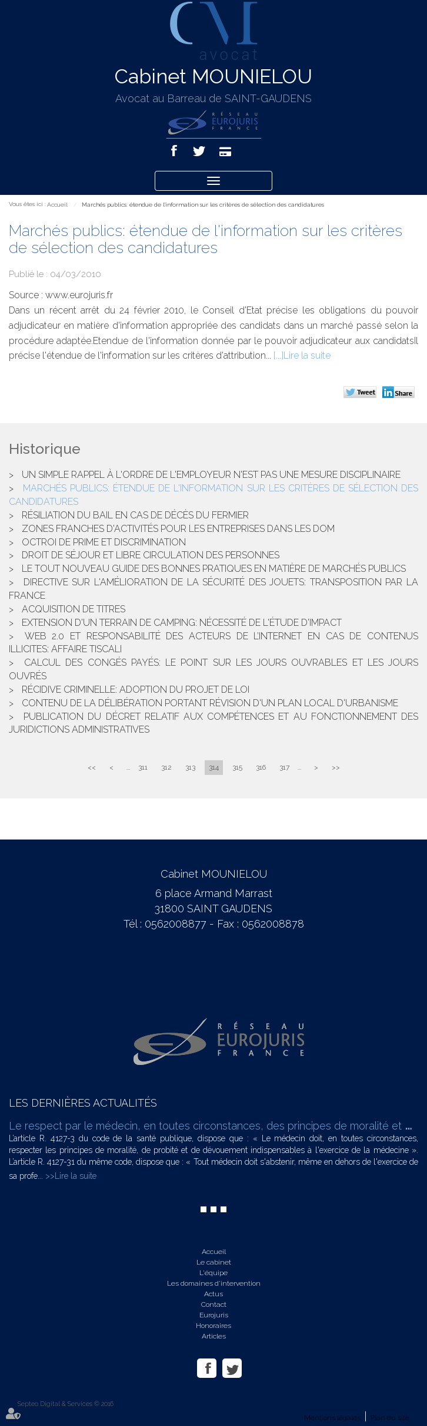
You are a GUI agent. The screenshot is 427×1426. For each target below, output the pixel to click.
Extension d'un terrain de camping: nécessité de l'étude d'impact (182, 622)
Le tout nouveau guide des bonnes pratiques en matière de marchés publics (214, 568)
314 (214, 767)
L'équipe (213, 1273)
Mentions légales (332, 1418)
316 (261, 767)
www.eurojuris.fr (79, 295)
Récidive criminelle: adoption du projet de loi (135, 689)
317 (284, 767)
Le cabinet (213, 1262)
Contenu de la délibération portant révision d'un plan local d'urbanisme (210, 703)
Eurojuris (213, 1315)
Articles (214, 1336)
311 (143, 767)
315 (237, 767)
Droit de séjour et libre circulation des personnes (150, 555)
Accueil (57, 204)
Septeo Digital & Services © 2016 (66, 1404)
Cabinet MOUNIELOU (213, 76)
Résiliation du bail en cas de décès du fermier (135, 515)
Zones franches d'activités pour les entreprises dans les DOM (178, 528)
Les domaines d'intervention (214, 1283)
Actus (213, 1294)
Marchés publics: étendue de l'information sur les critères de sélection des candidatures (203, 204)
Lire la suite (307, 355)
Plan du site (390, 1418)
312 (166, 767)
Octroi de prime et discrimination (104, 542)
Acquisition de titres (73, 609)
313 (190, 767)
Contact (213, 1304)
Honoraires (213, 1326)
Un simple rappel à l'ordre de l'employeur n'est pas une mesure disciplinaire (211, 474)
